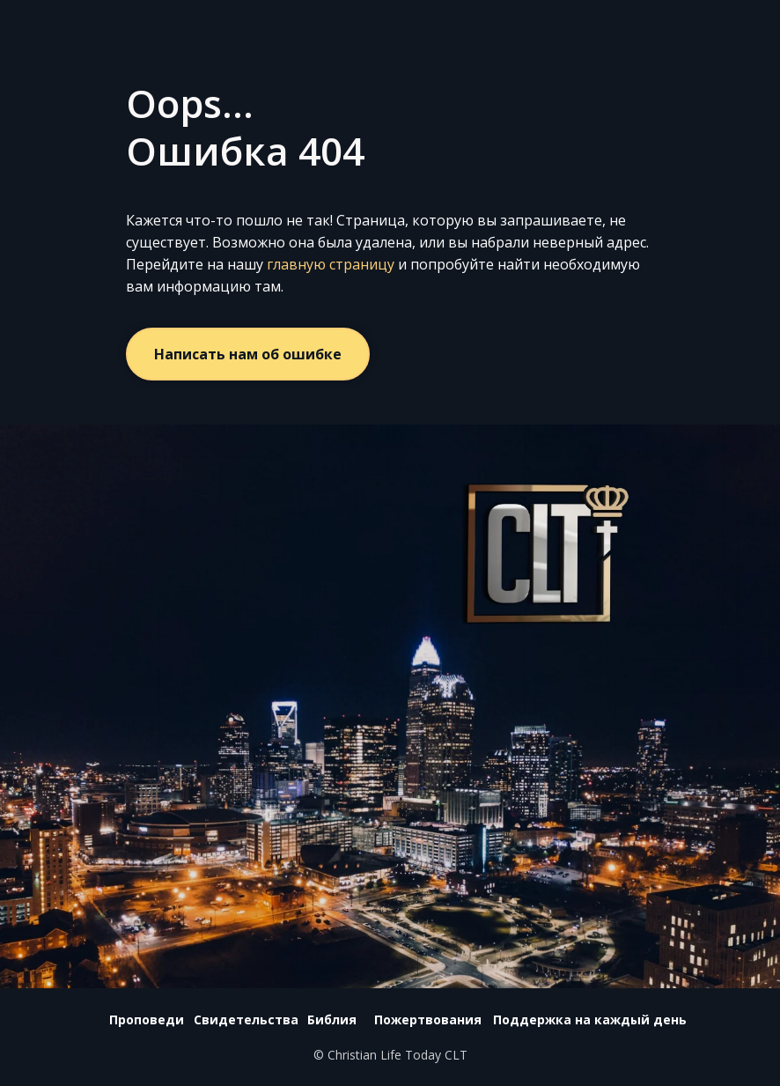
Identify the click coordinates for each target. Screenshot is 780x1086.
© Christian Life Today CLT (390, 1054)
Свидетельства (246, 1019)
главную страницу (330, 264)
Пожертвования (428, 1019)
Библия (332, 1019)
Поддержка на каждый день (590, 1019)
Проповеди (146, 1019)
